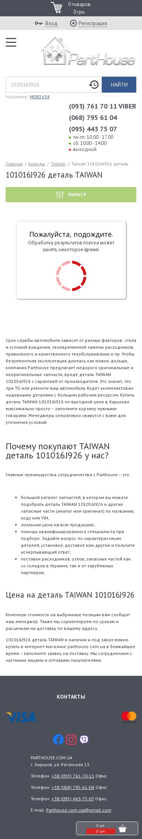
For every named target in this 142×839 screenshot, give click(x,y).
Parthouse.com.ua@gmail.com (78, 810)
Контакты (71, 696)
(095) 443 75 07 (93, 128)
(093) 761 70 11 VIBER (102, 106)
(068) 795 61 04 (93, 117)
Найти (119, 84)
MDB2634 (40, 96)
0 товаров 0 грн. (79, 8)
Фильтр (76, 194)
